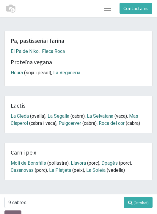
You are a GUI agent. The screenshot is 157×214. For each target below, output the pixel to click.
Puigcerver (70, 123)
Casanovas (22, 170)
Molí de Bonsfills (28, 163)
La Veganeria (66, 72)
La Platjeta (60, 170)
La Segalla (58, 116)
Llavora (78, 163)
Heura (17, 72)
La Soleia (96, 170)
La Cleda (20, 116)
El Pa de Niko (25, 51)
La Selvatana (100, 116)
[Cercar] (138, 202)
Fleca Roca (53, 51)
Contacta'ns (135, 8)
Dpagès (109, 163)
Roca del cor (112, 123)
